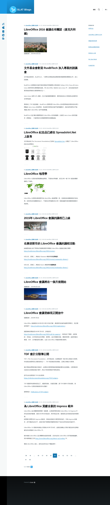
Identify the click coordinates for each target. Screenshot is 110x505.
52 (63, 456)
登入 (106, 9)
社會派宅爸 (91, 65)
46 (39, 456)
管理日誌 (90, 28)
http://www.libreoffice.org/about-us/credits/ (50, 438)
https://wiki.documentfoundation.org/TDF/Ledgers (41, 378)
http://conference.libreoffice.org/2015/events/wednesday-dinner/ (46, 267)
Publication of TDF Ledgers (39, 392)
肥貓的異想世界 (92, 41)
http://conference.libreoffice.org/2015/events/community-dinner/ (46, 259)
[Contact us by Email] (3, 31)
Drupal (31, 482)
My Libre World (92, 59)
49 (51, 456)
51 (59, 456)
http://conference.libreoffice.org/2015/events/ (39, 251)
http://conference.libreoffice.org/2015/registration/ (48, 326)
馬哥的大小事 (92, 53)
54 (72, 456)
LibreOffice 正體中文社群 (32, 25)
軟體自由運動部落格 (93, 47)
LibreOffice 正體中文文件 (95, 34)
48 (47, 456)
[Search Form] (99, 9)
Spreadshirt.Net (60, 141)
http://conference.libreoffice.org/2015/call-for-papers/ (42, 334)
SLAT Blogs (24, 9)
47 (43, 456)
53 (67, 456)
